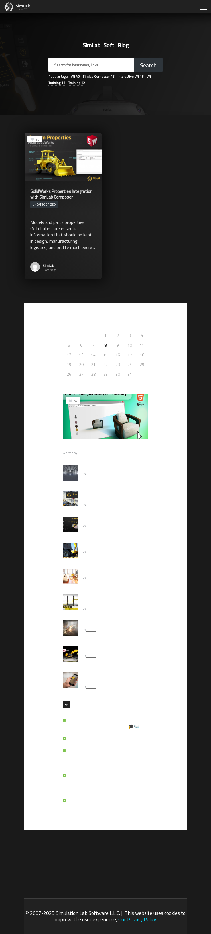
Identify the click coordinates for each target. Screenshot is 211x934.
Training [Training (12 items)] (76, 82)
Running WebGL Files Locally (90, 446)
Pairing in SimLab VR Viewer (106, 519)
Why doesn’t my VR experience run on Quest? (104, 803)
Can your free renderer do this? (108, 571)
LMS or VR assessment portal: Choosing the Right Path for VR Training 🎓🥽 (107, 723)
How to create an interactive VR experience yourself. (108, 495)
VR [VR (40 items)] (75, 76)
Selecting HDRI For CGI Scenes (108, 467)
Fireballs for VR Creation (103, 623)
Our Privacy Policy (137, 919)
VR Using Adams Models (103, 649)
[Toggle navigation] (202, 7)
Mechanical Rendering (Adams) (108, 545)
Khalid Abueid (95, 504)
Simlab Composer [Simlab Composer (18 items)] (99, 76)
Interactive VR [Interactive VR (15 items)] (130, 76)
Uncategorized (44, 204)
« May (68, 382)
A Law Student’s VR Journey (95, 738)
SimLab (48, 265)
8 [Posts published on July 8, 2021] (105, 345)
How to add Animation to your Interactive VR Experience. (107, 599)
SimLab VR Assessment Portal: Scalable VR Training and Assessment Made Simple (106, 782)
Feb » (80, 382)
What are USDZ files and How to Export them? (115, 677)
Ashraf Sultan (87, 453)
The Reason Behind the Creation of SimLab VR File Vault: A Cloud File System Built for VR (108, 757)
